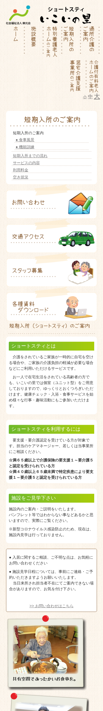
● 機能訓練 (25, 147)
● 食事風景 (25, 140)
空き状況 (20, 177)
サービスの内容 (26, 163)
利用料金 (20, 170)
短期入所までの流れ (30, 155)
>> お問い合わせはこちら (51, 606)
